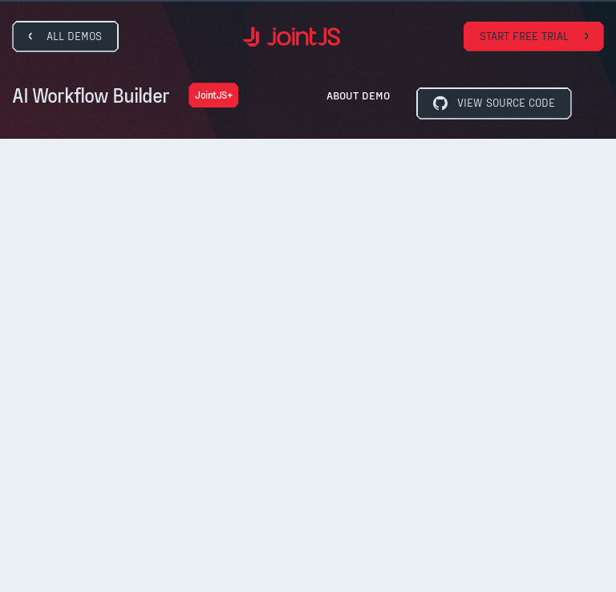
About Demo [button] (358, 95)
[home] (291, 36)
